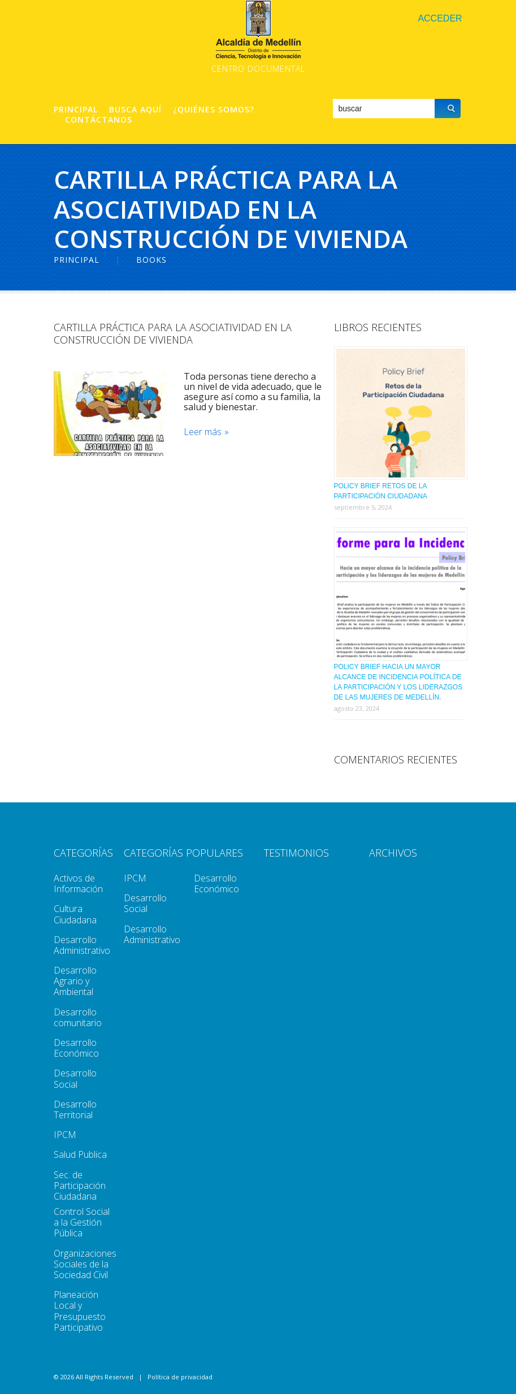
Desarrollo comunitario (78, 1017)
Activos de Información (78, 883)
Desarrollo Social (75, 1078)
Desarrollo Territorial (75, 1109)
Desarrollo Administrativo (82, 945)
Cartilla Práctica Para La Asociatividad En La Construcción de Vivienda (173, 333)
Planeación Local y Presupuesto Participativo (80, 1311)
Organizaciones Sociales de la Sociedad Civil (85, 1264)
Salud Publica (80, 1154)
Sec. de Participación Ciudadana (80, 1185)
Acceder (440, 18)
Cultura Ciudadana (75, 914)
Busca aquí (135, 110)
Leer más (203, 432)
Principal (76, 110)
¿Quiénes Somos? (213, 110)
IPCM (65, 1134)
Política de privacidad (180, 1377)
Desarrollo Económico (76, 1047)
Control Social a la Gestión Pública (82, 1222)
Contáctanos (98, 120)
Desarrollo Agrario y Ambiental (75, 981)
